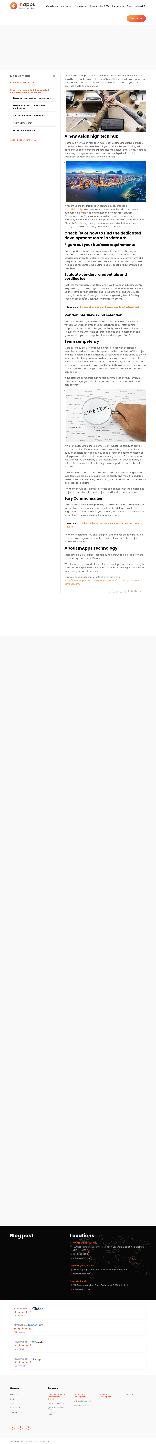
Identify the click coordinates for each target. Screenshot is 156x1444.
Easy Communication (24, 130)
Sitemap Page (16, 1412)
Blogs (129, 6)
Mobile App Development (83, 1405)
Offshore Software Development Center (56, 1396)
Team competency (22, 123)
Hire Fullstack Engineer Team (56, 1408)
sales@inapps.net (81, 1289)
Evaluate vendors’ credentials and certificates (30, 107)
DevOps (129, 1394)
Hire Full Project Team (56, 1403)
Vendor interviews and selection (29, 115)
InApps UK (140, 6)
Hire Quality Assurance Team (56, 1413)
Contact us (15, 1408)
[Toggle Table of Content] (53, 76)
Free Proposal (136, 18)
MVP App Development (106, 1395)
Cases (92, 6)
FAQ (12, 1403)
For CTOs (104, 6)
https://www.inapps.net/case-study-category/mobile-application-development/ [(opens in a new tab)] (101, 582)
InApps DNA (50, 6)
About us (14, 1394)
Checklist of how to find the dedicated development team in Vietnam (29, 91)
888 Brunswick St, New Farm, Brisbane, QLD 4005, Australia (101, 1285)
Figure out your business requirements (32, 98)
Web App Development (82, 1401)
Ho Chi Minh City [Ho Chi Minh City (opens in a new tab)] (73, 209)
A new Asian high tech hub (23, 82)
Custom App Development (80, 1395)
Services (65, 6)
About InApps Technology (23, 140)
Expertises (79, 6)
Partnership (118, 6)
